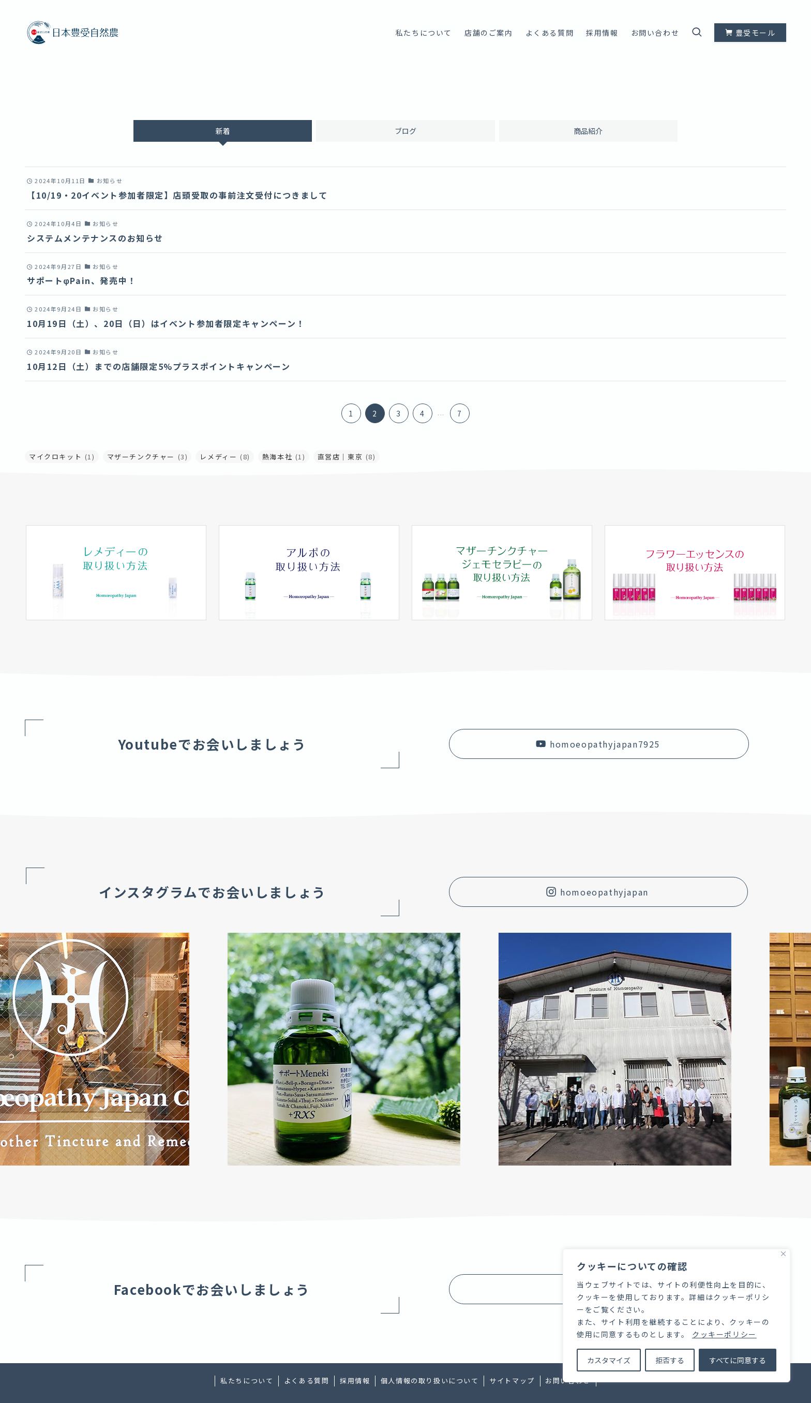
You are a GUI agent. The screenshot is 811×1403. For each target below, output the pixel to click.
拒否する (669, 1360)
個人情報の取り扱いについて (430, 1380)
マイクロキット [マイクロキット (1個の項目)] (62, 456)
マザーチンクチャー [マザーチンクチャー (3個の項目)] (147, 456)
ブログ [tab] (405, 131)
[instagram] (752, 5)
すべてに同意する (737, 1360)
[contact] (779, 5)
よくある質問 (306, 1380)
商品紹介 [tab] (588, 131)
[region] (676, 1315)
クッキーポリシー (724, 1334)
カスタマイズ (608, 1360)
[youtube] (766, 5)
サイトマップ (512, 1380)
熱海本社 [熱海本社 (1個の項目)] (284, 456)
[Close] (783, 1253)
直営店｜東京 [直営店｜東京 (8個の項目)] (347, 456)
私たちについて (246, 1380)
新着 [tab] (223, 131)
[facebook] (739, 5)
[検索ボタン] (696, 32)
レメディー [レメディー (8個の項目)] (225, 456)
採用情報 (355, 1380)
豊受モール (750, 32)
